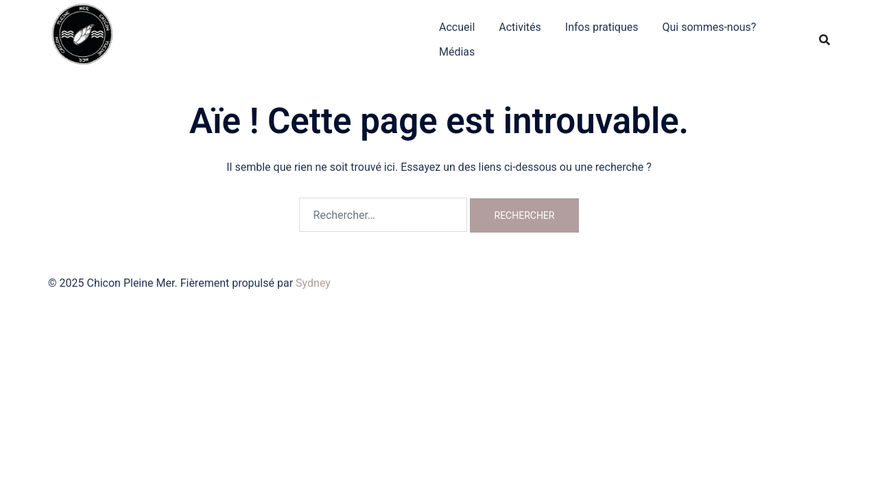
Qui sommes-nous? (710, 27)
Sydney (313, 283)
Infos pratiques (602, 27)
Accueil (457, 27)
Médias (457, 51)
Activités (520, 27)
